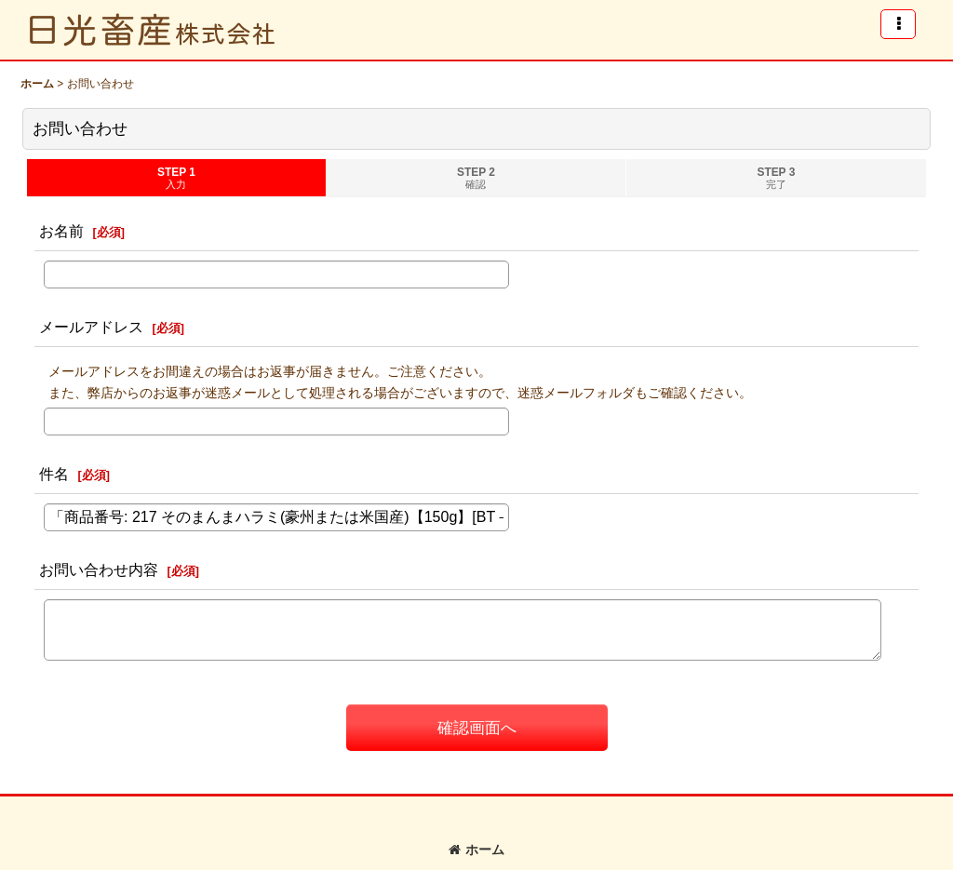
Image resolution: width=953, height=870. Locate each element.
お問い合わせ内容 (98, 569)
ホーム (476, 849)
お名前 (61, 230)
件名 (54, 473)
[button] (898, 24)
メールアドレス (91, 326)
